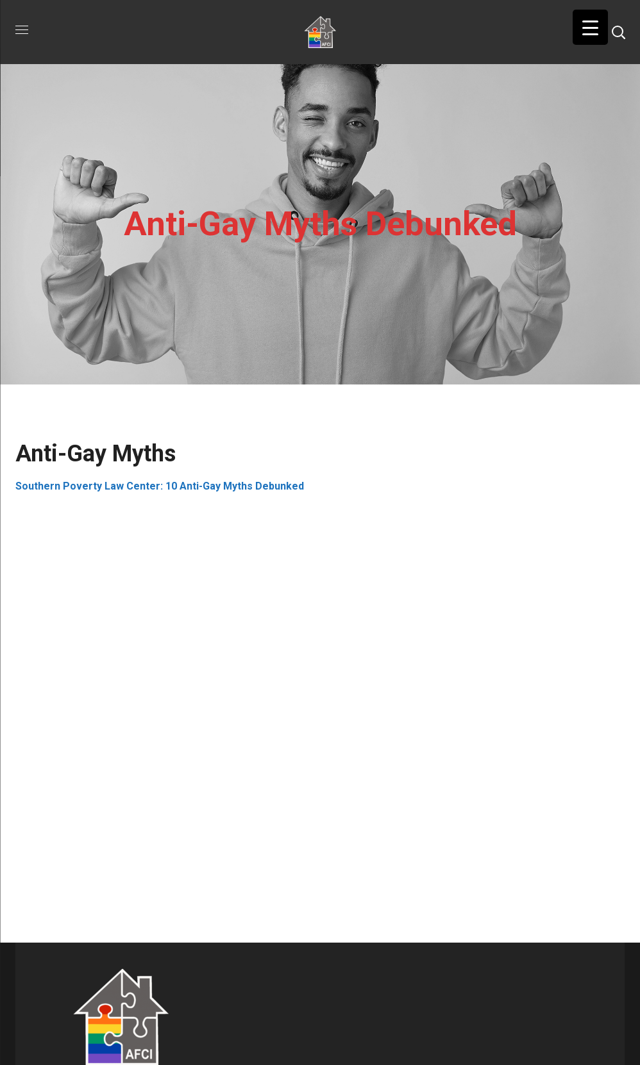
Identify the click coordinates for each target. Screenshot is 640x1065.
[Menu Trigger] (590, 27)
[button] (618, 32)
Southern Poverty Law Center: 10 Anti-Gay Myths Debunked (159, 486)
